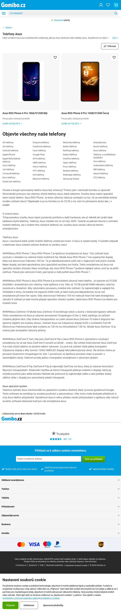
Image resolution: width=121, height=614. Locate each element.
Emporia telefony (41, 142)
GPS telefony (39, 158)
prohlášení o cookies (50, 598)
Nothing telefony (71, 150)
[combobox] (63, 13)
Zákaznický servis (60, 515)
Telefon (7, 27)
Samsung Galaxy (71, 179)
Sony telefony (99, 150)
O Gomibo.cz (21, 565)
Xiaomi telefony (100, 173)
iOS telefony (38, 174)
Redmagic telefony (72, 174)
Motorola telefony (71, 142)
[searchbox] (61, 13)
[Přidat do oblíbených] (55, 57)
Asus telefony (9, 165)
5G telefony (7, 146)
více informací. (91, 561)
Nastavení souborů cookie (76, 565)
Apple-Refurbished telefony (11, 160)
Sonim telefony (100, 146)
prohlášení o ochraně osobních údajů (20, 598)
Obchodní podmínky (54, 565)
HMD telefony (39, 162)
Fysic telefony (39, 150)
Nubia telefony (70, 154)
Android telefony (10, 150)
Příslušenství (60, 506)
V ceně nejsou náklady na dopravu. (91, 559)
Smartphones (99, 142)
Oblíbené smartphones (60, 480)
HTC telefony (39, 170)
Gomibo (60, 533)
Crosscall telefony (11, 173)
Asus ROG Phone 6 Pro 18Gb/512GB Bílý (24, 113)
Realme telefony (70, 170)
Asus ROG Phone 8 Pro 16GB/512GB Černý (85, 113)
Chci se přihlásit (94, 459)
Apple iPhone (8, 154)
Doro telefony (8, 177)
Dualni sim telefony (11, 181)
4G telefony (7, 142)
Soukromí (33, 565)
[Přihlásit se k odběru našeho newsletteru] (48, 459)
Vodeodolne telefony (103, 165)
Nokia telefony (70, 146)
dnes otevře (26, 413)
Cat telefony (8, 169)
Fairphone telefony (42, 146)
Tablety (60, 498)
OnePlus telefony (71, 158)
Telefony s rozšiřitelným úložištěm (104, 156)
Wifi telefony (99, 169)
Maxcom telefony (41, 179)
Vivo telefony (99, 161)
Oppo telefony (69, 162)
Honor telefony (40, 166)
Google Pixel (39, 154)
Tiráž (41, 565)
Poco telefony (69, 166)
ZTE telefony (99, 177)
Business (60, 524)
